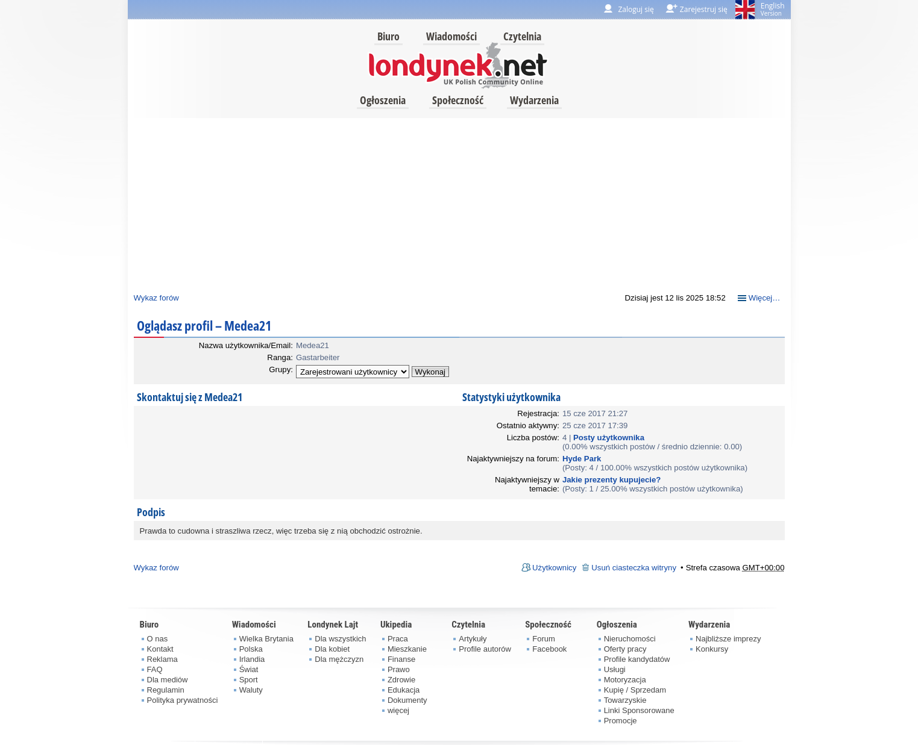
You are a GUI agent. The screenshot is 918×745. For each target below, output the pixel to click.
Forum (543, 638)
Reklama (162, 659)
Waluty (251, 689)
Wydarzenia (534, 100)
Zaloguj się (635, 9)
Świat (249, 669)
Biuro (388, 36)
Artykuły (472, 638)
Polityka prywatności (182, 700)
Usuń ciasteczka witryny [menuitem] (633, 567)
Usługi (615, 669)
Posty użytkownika (608, 437)
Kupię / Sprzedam (635, 689)
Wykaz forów (156, 297)
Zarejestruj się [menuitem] (704, 9)
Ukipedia (396, 624)
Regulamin (165, 689)
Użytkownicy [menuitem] (554, 567)
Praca (398, 638)
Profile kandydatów (637, 659)
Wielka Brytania (266, 638)
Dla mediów (167, 679)
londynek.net (458, 64)
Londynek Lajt (332, 624)
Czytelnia (522, 36)
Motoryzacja (625, 679)
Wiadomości (451, 36)
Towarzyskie (625, 700)
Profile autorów (485, 648)
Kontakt (160, 648)
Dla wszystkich (340, 638)
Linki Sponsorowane (639, 710)
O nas (157, 638)
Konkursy (712, 648)
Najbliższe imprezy (728, 638)
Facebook (549, 648)
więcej (398, 710)
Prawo (399, 669)
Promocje (620, 720)
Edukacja (404, 689)
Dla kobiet (332, 648)
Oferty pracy (625, 648)
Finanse (401, 659)
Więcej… (765, 297)
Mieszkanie (407, 648)
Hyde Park (582, 458)
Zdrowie (401, 679)
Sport (248, 679)
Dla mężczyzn (339, 659)
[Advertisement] (459, 202)
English (773, 9)
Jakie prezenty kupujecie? (611, 479)
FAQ (155, 669)
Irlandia (252, 659)
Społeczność (457, 100)
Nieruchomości (630, 638)
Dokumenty (407, 700)
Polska (251, 648)
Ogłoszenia (383, 100)
